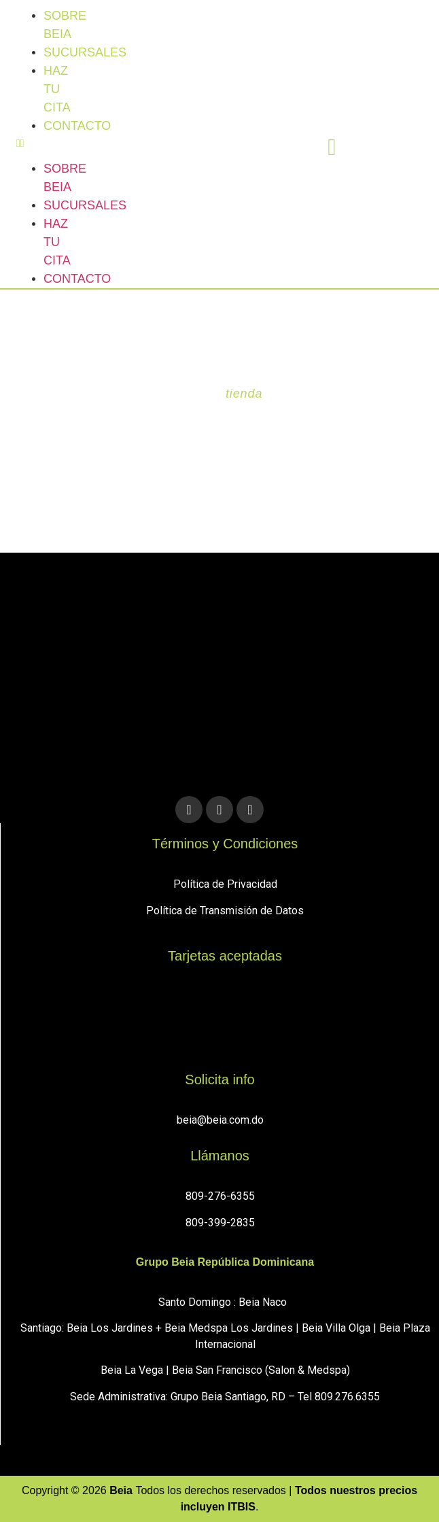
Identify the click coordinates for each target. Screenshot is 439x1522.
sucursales (84, 52)
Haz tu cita (57, 89)
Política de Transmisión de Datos (225, 910)
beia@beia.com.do (220, 1119)
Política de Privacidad (225, 884)
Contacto (77, 126)
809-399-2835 (220, 1222)
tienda (244, 393)
